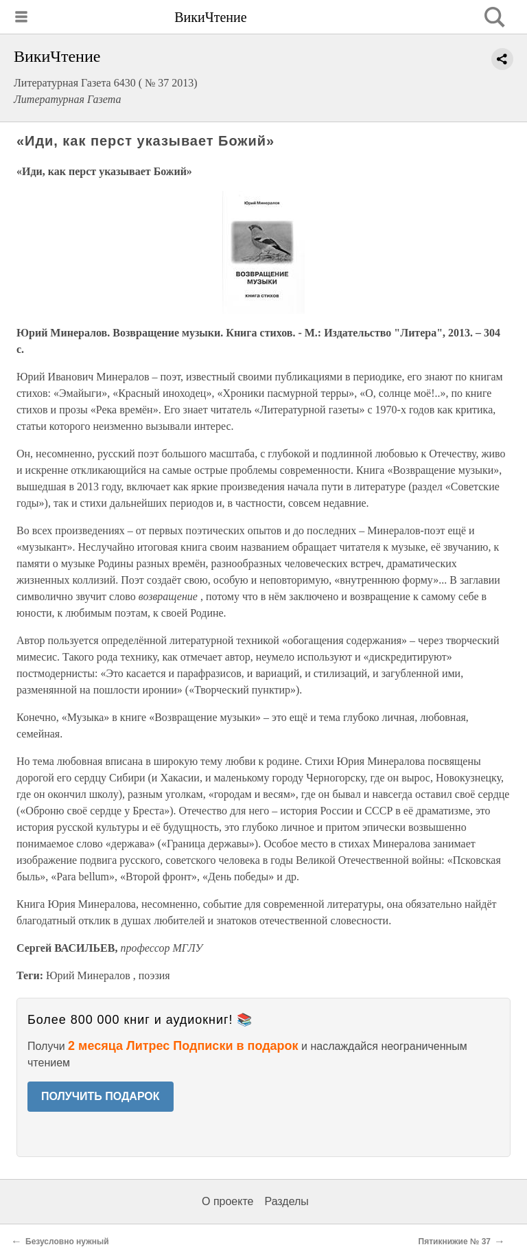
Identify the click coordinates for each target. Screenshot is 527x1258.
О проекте (227, 1201)
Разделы (286, 1201)
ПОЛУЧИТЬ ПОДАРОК (100, 1096)
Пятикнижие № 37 (455, 1241)
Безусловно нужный (67, 1241)
